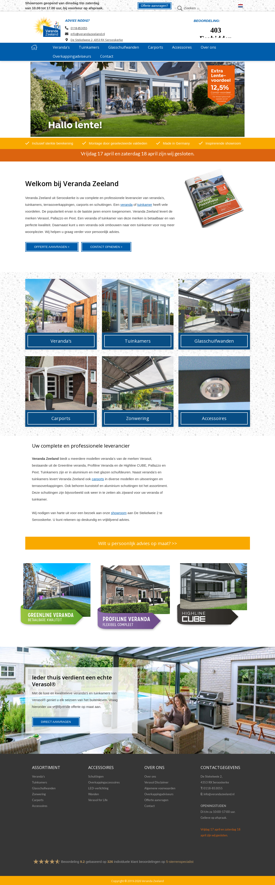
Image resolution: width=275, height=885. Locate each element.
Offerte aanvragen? (154, 5)
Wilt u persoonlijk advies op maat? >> (137, 543)
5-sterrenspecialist (180, 862)
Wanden (93, 794)
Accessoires (39, 806)
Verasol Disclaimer (156, 782)
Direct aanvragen (56, 722)
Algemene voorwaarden (159, 788)
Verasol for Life (98, 800)
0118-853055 (79, 28)
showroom (119, 513)
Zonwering (39, 794)
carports (98, 479)
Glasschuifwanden (43, 788)
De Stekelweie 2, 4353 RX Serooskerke (97, 40)
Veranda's (38, 776)
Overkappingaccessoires (104, 782)
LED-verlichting (98, 788)
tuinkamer (144, 204)
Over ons (150, 776)
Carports (38, 800)
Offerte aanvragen (156, 800)
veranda (126, 204)
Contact (149, 806)
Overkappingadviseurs (158, 794)
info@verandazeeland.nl (88, 34)
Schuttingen (96, 776)
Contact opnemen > (106, 247)
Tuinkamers (39, 782)
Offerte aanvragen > (51, 247)
